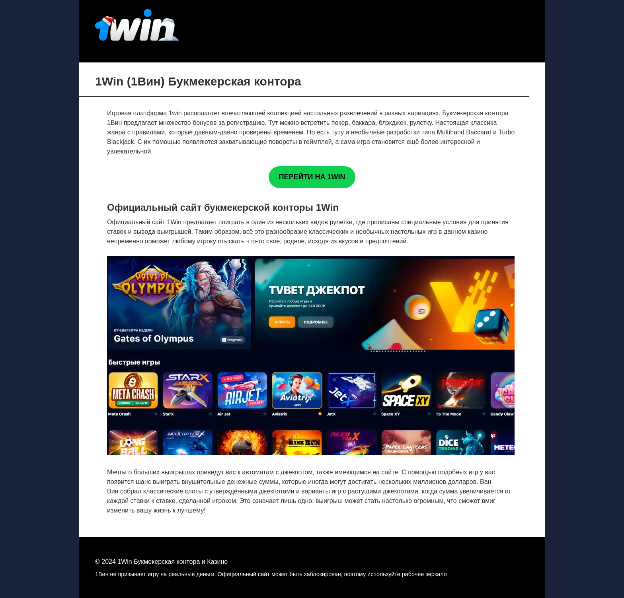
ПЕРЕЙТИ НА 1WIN (312, 177)
